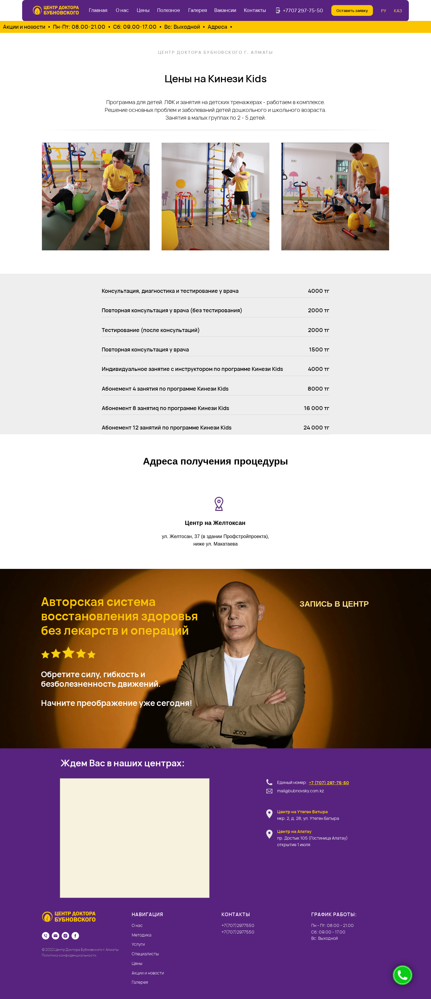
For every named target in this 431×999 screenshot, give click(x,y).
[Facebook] (75, 935)
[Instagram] (65, 935)
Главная (98, 10)
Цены (143, 10)
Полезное (168, 10)
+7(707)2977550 (237, 932)
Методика (141, 935)
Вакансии (225, 10)
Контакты (255, 10)
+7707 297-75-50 (303, 10)
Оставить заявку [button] (352, 10)
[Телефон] (45, 935)
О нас (122, 10)
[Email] (55, 935)
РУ (383, 10)
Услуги (138, 944)
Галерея (197, 10)
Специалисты (145, 954)
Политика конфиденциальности (69, 955)
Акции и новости (148, 973)
